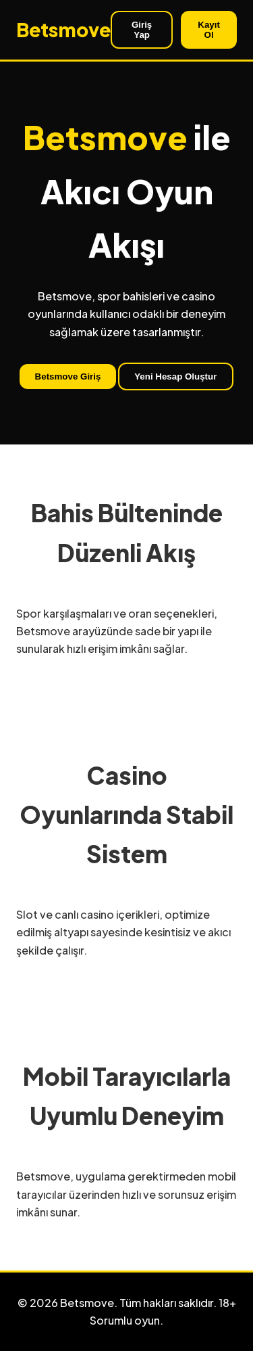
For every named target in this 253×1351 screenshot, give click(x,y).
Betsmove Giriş (68, 376)
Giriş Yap (142, 30)
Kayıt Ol (209, 30)
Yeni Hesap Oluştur (175, 376)
